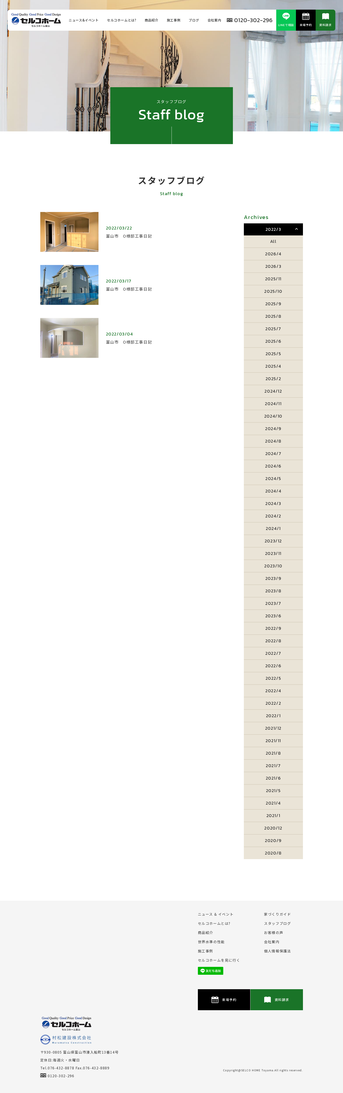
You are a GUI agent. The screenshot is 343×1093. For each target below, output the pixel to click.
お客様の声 (273, 932)
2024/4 (273, 491)
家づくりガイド (277, 914)
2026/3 (273, 266)
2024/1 (273, 528)
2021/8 (273, 753)
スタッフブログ (277, 923)
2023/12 (273, 541)
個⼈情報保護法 (277, 951)
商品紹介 (151, 20)
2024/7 (273, 453)
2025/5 (273, 353)
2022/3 (273, 229)
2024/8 (273, 441)
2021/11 (273, 740)
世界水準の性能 (211, 941)
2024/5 (273, 478)
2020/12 (273, 828)
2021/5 (273, 790)
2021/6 (273, 778)
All (273, 241)
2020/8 (273, 853)
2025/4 (273, 366)
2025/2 (273, 378)
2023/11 (273, 553)
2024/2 (273, 516)
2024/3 (273, 503)
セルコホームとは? (121, 20)
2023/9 (273, 578)
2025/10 (273, 291)
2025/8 (273, 316)
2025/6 (273, 341)
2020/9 (273, 840)
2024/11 (273, 403)
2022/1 (273, 715)
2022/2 (273, 703)
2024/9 (273, 428)
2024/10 (273, 416)
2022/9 (273, 628)
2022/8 (273, 640)
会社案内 (214, 20)
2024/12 (273, 391)
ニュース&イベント (84, 20)
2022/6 (273, 665)
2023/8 (273, 591)
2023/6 (273, 616)
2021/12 (273, 728)
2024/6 (273, 466)
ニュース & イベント (216, 914)
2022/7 (273, 653)
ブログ (194, 20)
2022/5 (273, 678)
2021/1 (273, 815)
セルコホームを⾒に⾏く (219, 960)
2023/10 (273, 566)
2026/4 (273, 254)
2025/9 (273, 303)
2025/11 (273, 278)
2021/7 (273, 765)
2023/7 (273, 603)
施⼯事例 (174, 20)
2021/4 (273, 803)
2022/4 (273, 690)
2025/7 (273, 328)
